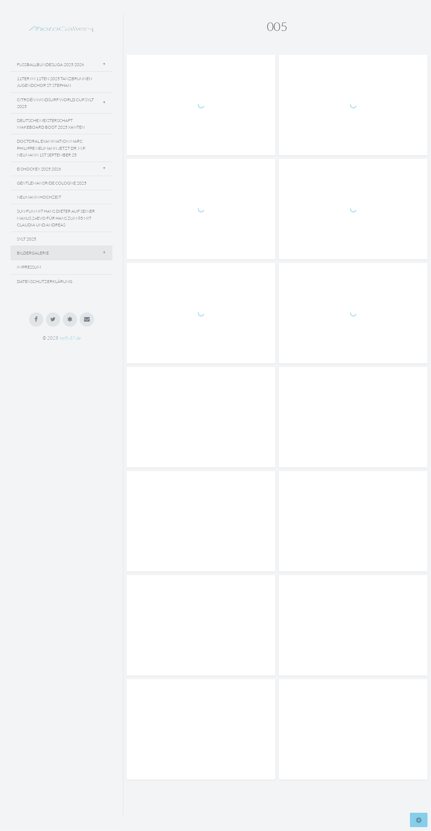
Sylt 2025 (26, 238)
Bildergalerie (33, 253)
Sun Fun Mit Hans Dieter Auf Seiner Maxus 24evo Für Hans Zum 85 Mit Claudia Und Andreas (56, 217)
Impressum (29, 267)
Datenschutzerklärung (44, 281)
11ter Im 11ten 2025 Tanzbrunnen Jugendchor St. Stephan (54, 82)
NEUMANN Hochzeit (39, 197)
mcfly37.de (70, 338)
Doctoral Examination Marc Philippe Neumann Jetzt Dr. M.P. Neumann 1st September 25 (51, 147)
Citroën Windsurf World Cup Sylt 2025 (55, 103)
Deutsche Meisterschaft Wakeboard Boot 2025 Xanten (51, 124)
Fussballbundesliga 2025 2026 (50, 64)
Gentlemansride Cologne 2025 (51, 183)
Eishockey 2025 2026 (39, 169)
